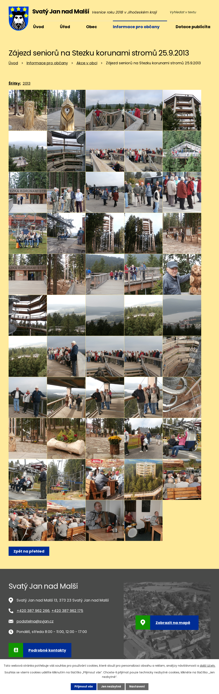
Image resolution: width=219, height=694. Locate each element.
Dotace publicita (193, 27)
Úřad (65, 27)
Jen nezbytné (111, 686)
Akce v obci (86, 63)
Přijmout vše (82, 686)
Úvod (13, 63)
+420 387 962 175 (67, 610)
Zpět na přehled (29, 551)
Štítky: (15, 83)
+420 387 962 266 (33, 610)
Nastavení (138, 686)
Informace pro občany (47, 63)
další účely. (208, 665)
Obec (91, 27)
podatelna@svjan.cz (35, 621)
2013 (26, 83)
